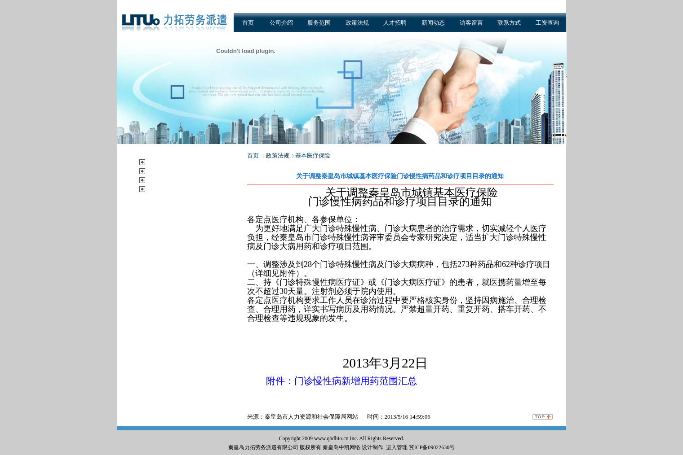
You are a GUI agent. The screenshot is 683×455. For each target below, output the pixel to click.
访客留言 (471, 22)
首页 (248, 22)
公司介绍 (281, 22)
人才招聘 (395, 22)
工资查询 (547, 22)
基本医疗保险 (312, 155)
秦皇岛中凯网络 (341, 447)
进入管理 (397, 447)
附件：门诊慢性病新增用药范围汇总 (341, 381)
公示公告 (161, 188)
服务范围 (319, 22)
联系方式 (509, 22)
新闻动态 (433, 22)
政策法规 (357, 22)
